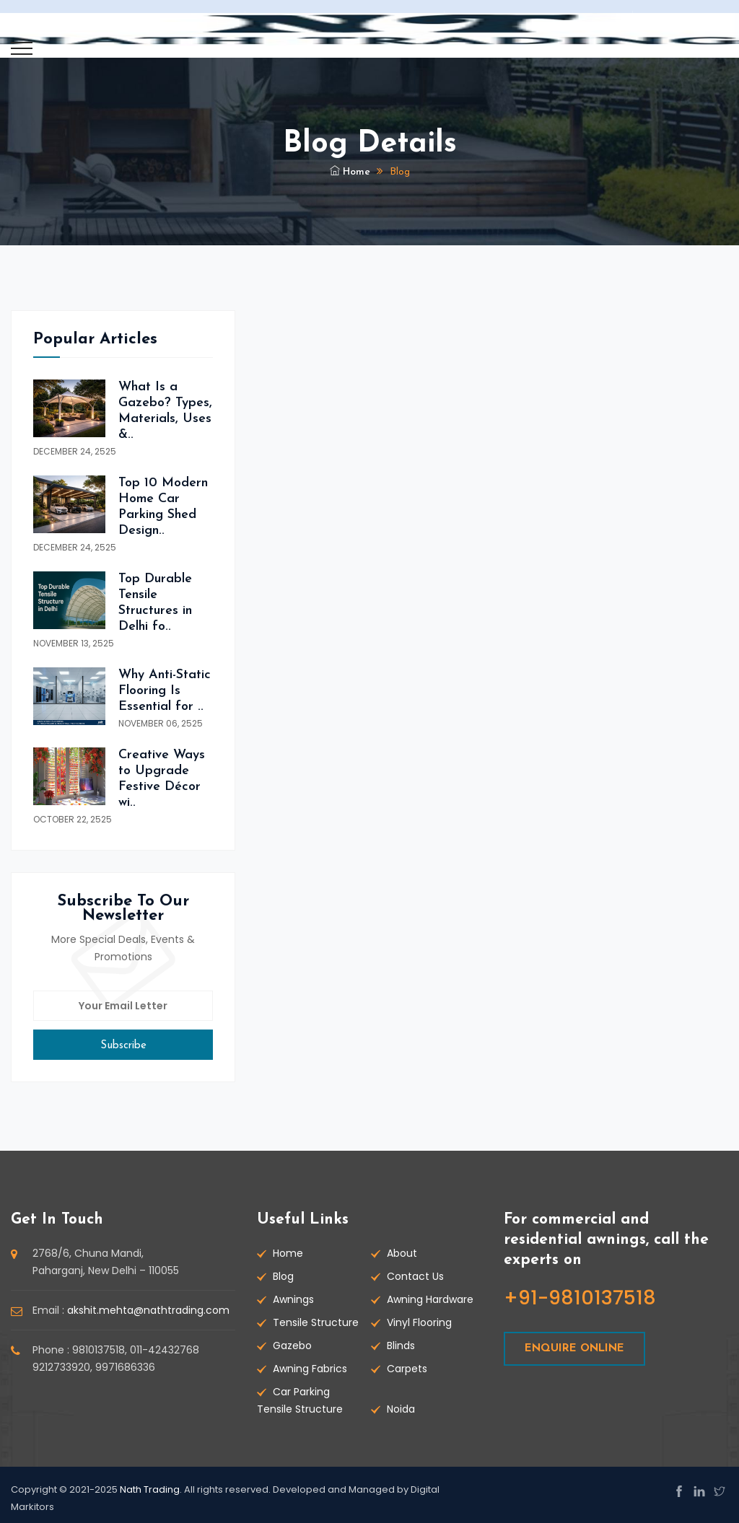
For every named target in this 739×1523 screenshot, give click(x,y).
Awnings (293, 1299)
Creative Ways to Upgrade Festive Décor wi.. (161, 778)
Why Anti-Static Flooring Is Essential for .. (164, 691)
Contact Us (415, 1276)
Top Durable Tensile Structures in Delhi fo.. (155, 602)
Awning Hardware (430, 1299)
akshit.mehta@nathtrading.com (148, 1310)
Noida (401, 1409)
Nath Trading (150, 1489)
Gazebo (292, 1345)
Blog (283, 1276)
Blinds (401, 1345)
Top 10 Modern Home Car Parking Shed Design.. (163, 506)
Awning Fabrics (310, 1368)
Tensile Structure (316, 1322)
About (402, 1253)
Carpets (407, 1368)
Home (350, 172)
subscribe (123, 1045)
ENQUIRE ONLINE (574, 1348)
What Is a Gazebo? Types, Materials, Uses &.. (165, 411)
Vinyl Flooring (419, 1322)
